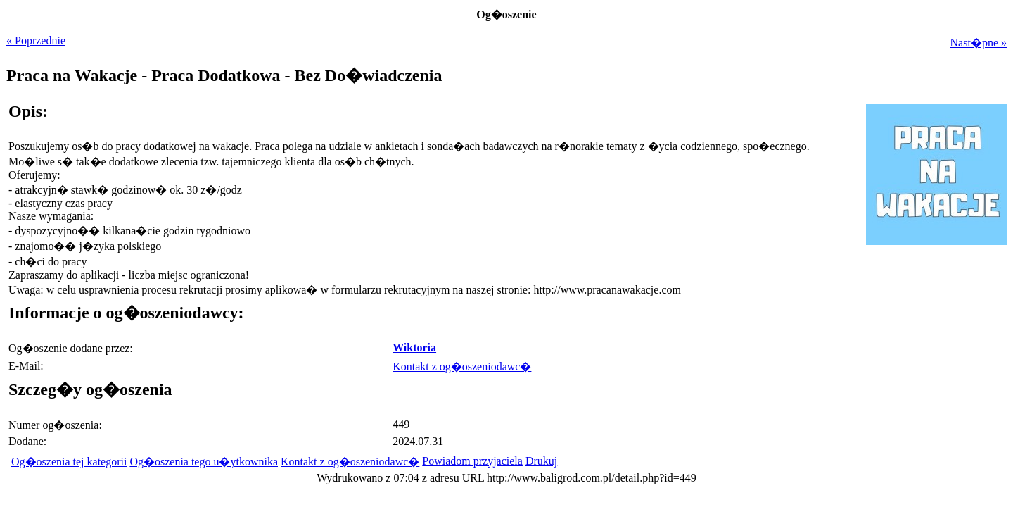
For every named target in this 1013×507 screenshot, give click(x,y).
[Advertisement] (919, 346)
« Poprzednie (35, 40)
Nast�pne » (978, 43)
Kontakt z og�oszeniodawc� (462, 367)
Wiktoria (414, 347)
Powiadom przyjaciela (472, 461)
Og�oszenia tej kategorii (69, 462)
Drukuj (541, 461)
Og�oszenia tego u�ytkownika (203, 462)
